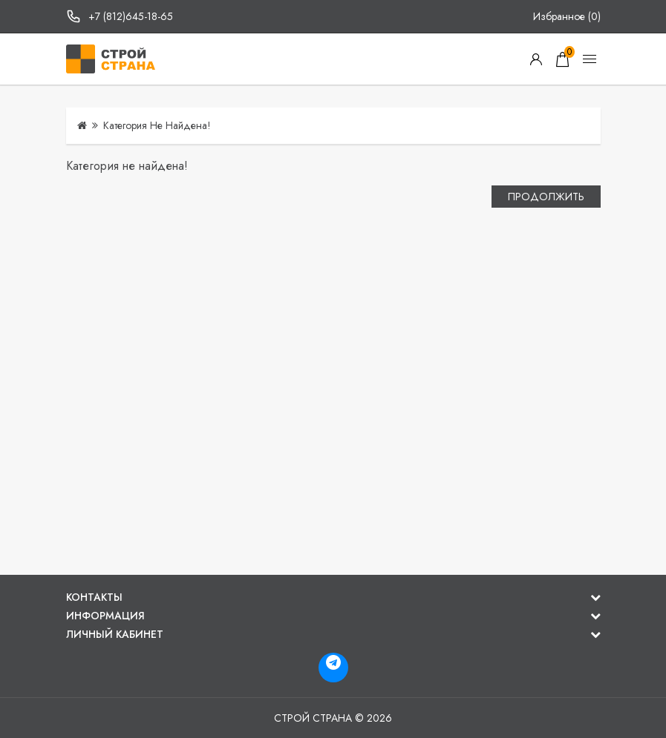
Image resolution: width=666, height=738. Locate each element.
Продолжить (546, 196)
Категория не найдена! (157, 125)
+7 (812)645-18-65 (130, 16)
